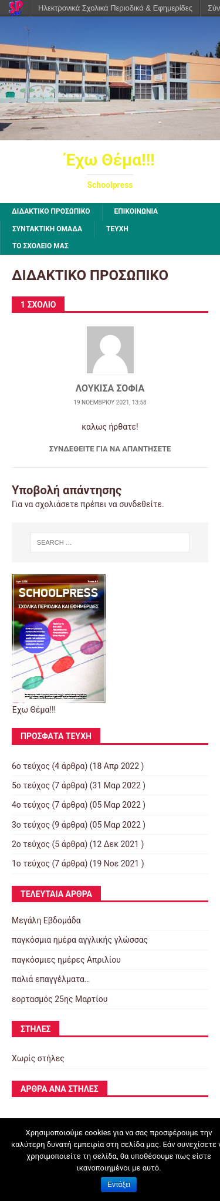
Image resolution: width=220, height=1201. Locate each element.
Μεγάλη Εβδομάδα (46, 920)
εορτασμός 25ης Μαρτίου (59, 999)
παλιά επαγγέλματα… (51, 979)
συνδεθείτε (140, 504)
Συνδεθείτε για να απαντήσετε (110, 448)
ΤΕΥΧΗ (117, 229)
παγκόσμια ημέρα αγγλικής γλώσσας (80, 939)
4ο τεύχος (31, 804)
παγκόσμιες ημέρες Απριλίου (66, 959)
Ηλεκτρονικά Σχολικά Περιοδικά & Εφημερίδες (115, 8)
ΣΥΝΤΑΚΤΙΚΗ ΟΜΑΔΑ (47, 229)
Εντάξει (118, 1184)
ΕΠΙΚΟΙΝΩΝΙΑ (136, 211)
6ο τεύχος (31, 766)
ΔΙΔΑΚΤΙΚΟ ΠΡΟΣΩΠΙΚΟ (51, 211)
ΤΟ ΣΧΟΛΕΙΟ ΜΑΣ (40, 246)
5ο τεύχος (31, 785)
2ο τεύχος (31, 844)
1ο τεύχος (31, 863)
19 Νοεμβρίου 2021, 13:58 (109, 402)
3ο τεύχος (31, 824)
